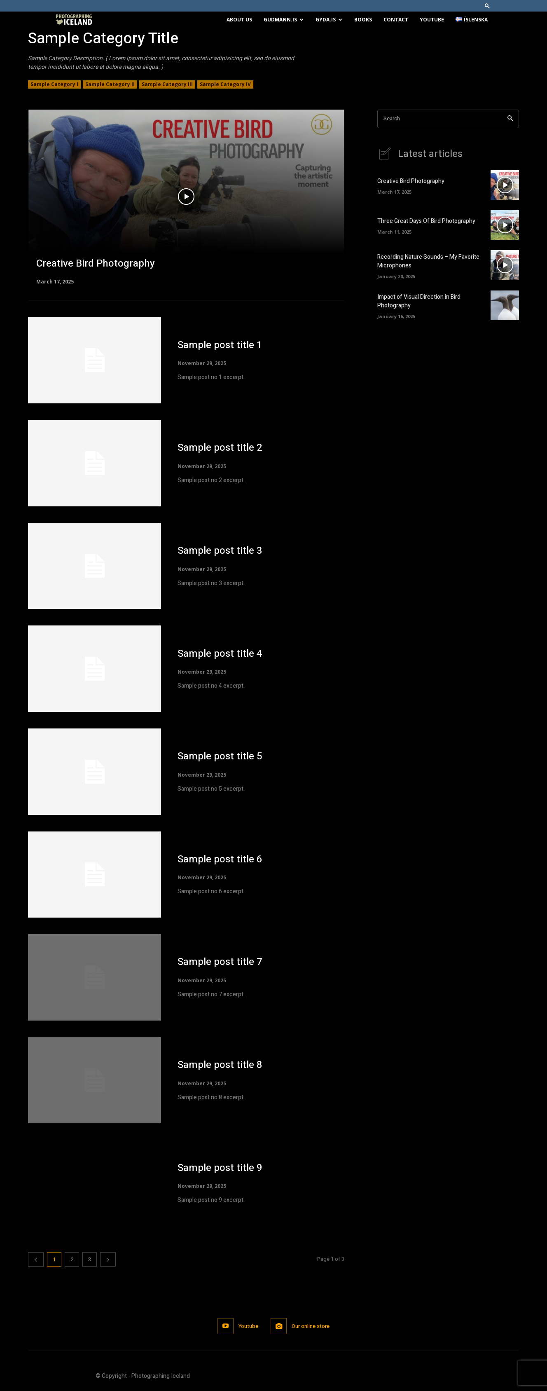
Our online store (311, 1326)
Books (363, 19)
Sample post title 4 (220, 653)
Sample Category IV (225, 84)
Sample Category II (110, 84)
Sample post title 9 (220, 1168)
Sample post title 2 (220, 447)
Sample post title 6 (220, 859)
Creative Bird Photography (410, 181)
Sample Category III (167, 84)
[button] (487, 5)
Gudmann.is (284, 19)
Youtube (432, 19)
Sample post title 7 (220, 962)
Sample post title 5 (220, 756)
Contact (395, 19)
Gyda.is (329, 19)
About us (239, 19)
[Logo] (74, 20)
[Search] (510, 119)
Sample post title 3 (220, 550)
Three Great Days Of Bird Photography (426, 221)
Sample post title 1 (220, 345)
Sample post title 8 (220, 1065)
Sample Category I (54, 84)
